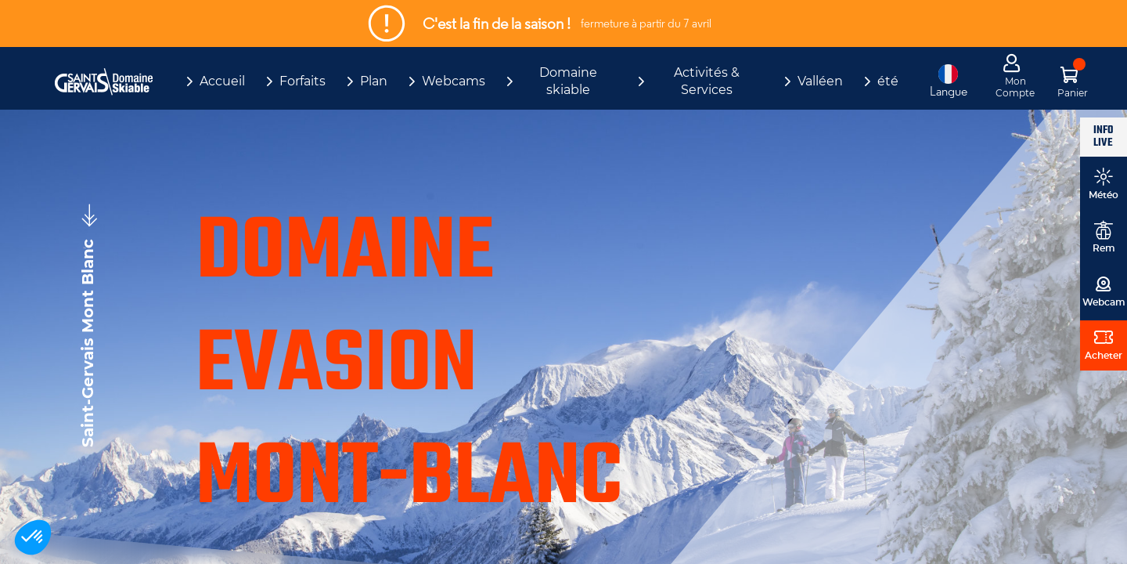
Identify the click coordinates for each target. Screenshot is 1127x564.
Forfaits (302, 81)
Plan (373, 81)
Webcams (453, 81)
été (887, 81)
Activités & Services (707, 81)
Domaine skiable (568, 81)
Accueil (222, 81)
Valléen (820, 81)
